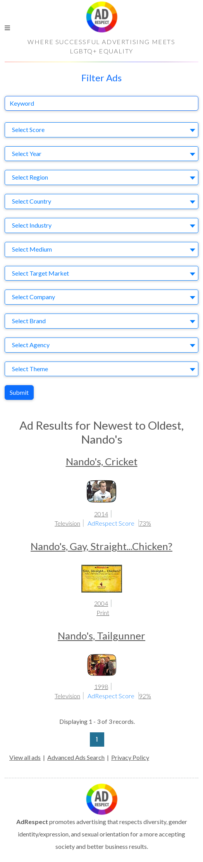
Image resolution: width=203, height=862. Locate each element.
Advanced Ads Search (76, 757)
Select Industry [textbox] (32, 225)
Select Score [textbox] (28, 129)
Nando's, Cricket (102, 461)
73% (145, 523)
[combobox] (101, 129)
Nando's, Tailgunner (101, 635)
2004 (101, 603)
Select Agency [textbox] (31, 344)
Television (67, 523)
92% (145, 695)
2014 (101, 514)
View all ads (25, 757)
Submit (19, 392)
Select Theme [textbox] (30, 368)
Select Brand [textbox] (29, 320)
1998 (101, 686)
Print (102, 612)
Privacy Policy (130, 757)
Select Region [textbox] (30, 177)
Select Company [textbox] (33, 296)
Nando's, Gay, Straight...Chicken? (101, 546)
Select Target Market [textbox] (40, 273)
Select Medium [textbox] (32, 249)
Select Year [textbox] (26, 153)
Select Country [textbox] (31, 201)
